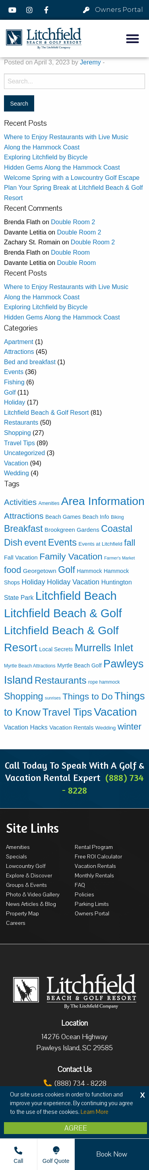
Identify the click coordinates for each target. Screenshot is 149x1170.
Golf (9, 392)
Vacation (16, 463)
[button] (132, 38)
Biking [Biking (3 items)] (117, 517)
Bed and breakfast (30, 362)
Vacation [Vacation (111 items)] (115, 711)
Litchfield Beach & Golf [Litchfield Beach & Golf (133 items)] (63, 613)
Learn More (94, 1112)
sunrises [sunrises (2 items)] (53, 698)
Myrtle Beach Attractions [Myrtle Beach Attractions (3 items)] (30, 666)
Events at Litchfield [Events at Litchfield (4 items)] (100, 544)
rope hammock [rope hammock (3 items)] (104, 682)
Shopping (17, 432)
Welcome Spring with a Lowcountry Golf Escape (71, 177)
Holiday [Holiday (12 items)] (33, 582)
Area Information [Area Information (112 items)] (103, 501)
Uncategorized (24, 453)
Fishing (14, 382)
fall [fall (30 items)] (129, 543)
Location (74, 1023)
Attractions (19, 351)
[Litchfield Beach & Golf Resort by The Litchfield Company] (43, 38)
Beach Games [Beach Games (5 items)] (63, 517)
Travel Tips (19, 443)
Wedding (16, 473)
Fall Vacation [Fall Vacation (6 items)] (21, 557)
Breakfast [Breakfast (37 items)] (23, 529)
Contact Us (75, 1069)
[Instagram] (30, 9)
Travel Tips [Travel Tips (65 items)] (67, 712)
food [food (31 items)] (12, 570)
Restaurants (21, 422)
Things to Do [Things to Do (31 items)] (87, 696)
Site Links (32, 828)
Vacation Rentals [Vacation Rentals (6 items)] (71, 727)
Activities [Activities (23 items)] (20, 502)
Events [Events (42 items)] (62, 542)
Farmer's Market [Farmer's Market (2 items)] (119, 558)
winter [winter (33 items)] (129, 726)
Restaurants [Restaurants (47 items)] (61, 680)
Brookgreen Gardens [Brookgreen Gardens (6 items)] (72, 530)
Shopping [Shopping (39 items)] (23, 696)
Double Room (70, 252)
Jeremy (90, 62)
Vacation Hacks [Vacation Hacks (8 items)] (26, 727)
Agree (75, 1128)
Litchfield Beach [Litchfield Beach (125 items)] (76, 596)
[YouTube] (13, 9)
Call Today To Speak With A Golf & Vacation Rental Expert (74, 778)
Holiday (14, 402)
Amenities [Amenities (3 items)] (49, 503)
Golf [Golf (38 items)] (66, 570)
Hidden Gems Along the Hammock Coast (62, 167)
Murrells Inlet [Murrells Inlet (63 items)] (104, 647)
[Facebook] (47, 9)
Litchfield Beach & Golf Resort (46, 412)
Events (13, 372)
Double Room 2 (73, 222)
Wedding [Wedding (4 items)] (105, 728)
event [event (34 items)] (35, 542)
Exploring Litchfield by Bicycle (46, 157)
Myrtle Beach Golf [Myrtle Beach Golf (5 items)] (79, 665)
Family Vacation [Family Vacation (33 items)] (71, 556)
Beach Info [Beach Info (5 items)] (95, 517)
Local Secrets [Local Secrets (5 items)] (56, 649)
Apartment (18, 341)
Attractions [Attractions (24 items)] (24, 515)
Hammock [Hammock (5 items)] (89, 571)
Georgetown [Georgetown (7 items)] (39, 570)
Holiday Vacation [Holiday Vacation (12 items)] (73, 582)
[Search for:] (74, 81)
